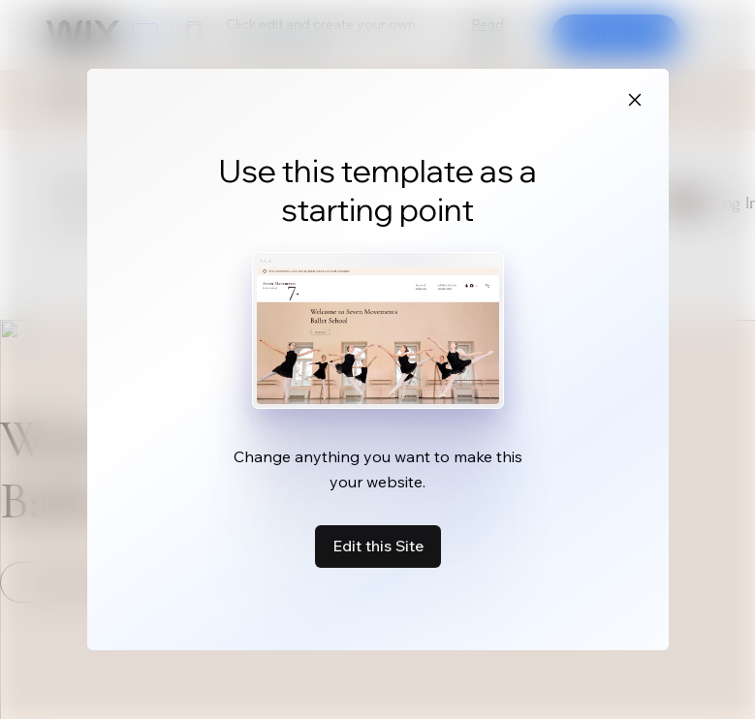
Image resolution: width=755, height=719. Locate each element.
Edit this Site (378, 545)
